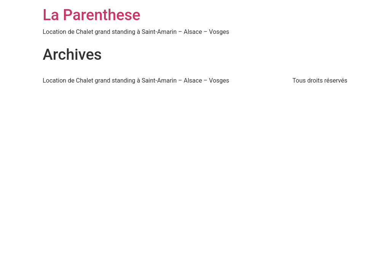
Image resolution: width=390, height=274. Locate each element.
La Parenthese (91, 15)
